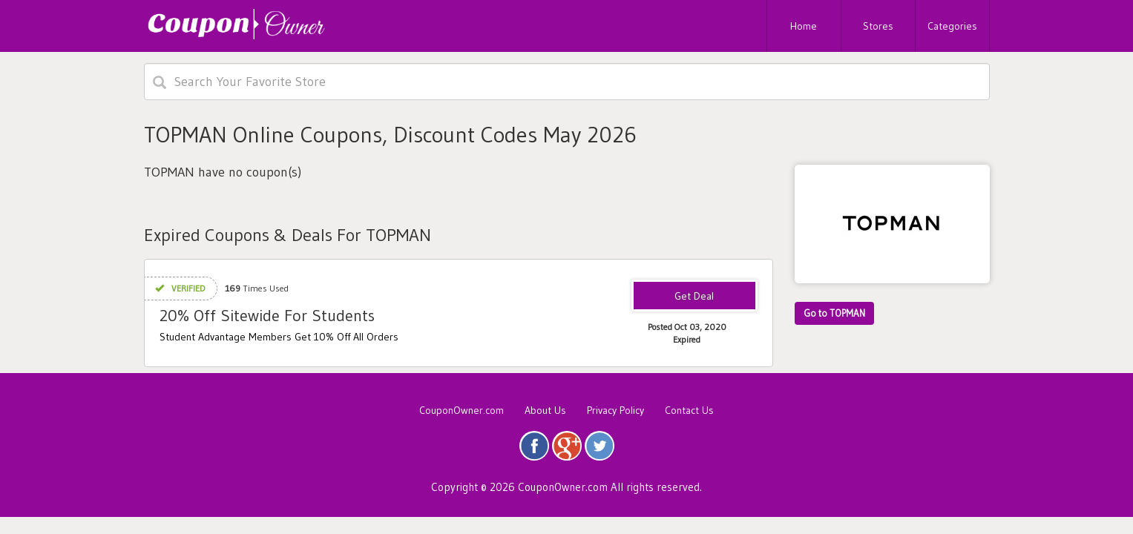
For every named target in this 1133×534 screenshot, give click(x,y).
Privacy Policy (615, 410)
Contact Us (689, 410)
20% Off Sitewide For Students (267, 316)
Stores (878, 26)
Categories (952, 26)
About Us (545, 410)
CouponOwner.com (461, 410)
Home (803, 26)
